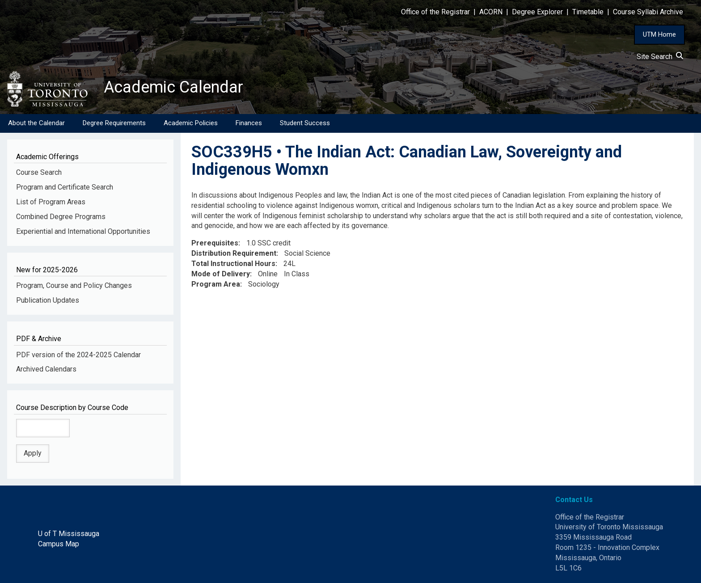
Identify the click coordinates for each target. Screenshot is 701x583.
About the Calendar (36, 123)
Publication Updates (47, 300)
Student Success (305, 123)
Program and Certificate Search (64, 187)
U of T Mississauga (68, 533)
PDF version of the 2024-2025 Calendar (78, 355)
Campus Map (58, 544)
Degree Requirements (114, 123)
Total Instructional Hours (233, 263)
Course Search (39, 172)
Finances (249, 123)
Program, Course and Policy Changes (74, 285)
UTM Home (659, 34)
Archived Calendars (46, 369)
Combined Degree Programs (61, 216)
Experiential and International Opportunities (83, 231)
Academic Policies (191, 123)
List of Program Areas (50, 202)
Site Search (660, 56)
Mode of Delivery (220, 274)
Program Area (215, 284)
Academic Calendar (173, 87)
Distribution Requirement (233, 253)
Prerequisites (214, 243)
